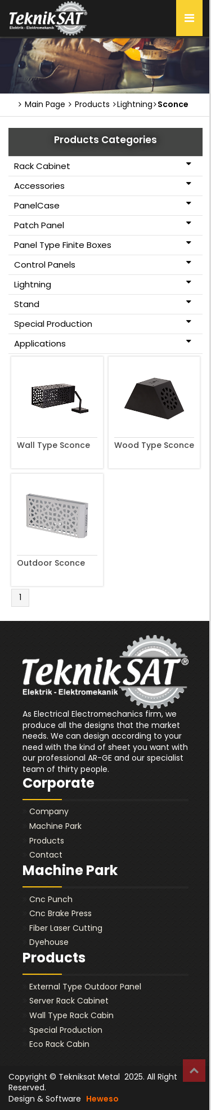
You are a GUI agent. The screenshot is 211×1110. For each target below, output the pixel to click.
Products (89, 104)
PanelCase (102, 205)
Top (194, 1070)
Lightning (102, 284)
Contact (45, 854)
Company (49, 811)
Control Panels (102, 264)
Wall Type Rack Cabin (71, 1015)
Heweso (102, 1098)
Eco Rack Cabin (59, 1044)
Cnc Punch (51, 899)
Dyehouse (49, 942)
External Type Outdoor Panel (85, 986)
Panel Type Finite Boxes (102, 244)
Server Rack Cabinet (69, 1000)
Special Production (102, 323)
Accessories (102, 185)
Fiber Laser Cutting (65, 928)
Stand (102, 304)
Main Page (42, 104)
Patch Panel (102, 225)
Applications (102, 343)
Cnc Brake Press (60, 913)
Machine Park (55, 826)
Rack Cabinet (102, 165)
